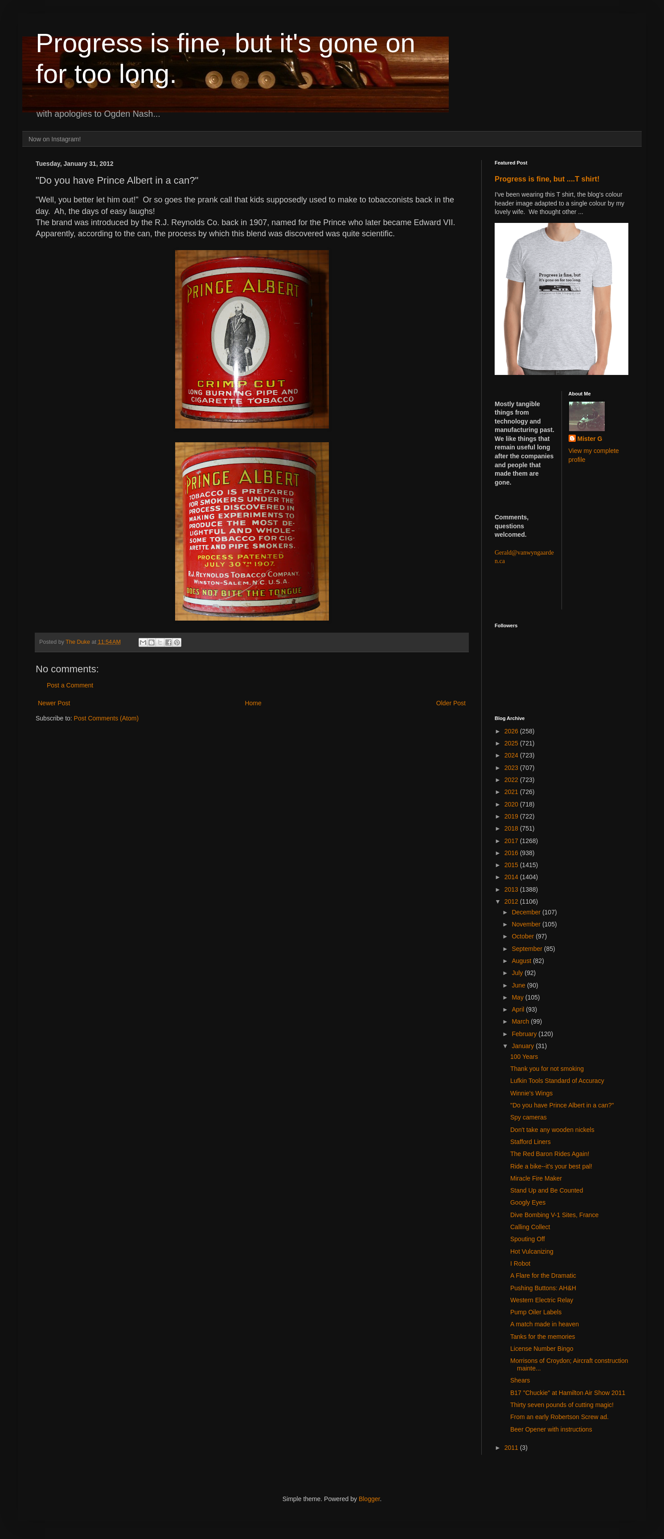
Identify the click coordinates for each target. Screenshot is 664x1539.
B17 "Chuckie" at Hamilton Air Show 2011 (567, 1392)
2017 (512, 840)
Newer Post (54, 703)
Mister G (590, 438)
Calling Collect (530, 1226)
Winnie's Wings (531, 1093)
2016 (512, 852)
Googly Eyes (527, 1202)
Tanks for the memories (542, 1336)
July (518, 972)
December (527, 912)
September (528, 948)
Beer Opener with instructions (551, 1429)
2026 (512, 731)
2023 (512, 767)
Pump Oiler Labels (536, 1312)
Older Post (451, 703)
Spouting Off (527, 1239)
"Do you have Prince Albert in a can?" (562, 1105)
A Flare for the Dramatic (543, 1275)
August (522, 960)
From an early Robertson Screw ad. (559, 1416)
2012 (512, 901)
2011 (512, 1447)
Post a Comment (70, 685)
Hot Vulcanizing (531, 1251)
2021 (512, 791)
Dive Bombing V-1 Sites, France (554, 1214)
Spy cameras (528, 1117)
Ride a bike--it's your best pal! (551, 1166)
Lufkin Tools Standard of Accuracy (557, 1080)
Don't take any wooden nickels (552, 1129)
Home (253, 703)
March (521, 1021)
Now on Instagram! (55, 139)
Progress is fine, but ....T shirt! (547, 179)
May (518, 997)
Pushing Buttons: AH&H (543, 1288)
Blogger (369, 1498)
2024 (512, 755)
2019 (512, 816)
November (527, 924)
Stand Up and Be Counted (546, 1190)
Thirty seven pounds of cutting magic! (562, 1404)
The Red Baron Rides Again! (549, 1153)
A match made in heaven (544, 1324)
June (519, 985)
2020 (512, 804)
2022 (512, 779)
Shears (520, 1380)
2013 (512, 889)
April (519, 1009)
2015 (512, 864)
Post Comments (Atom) (106, 718)
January (524, 1045)
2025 (512, 743)
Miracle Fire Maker (536, 1178)
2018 (512, 828)
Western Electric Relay (541, 1300)
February (525, 1033)
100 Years (524, 1056)
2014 (512, 877)
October (524, 936)
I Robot (520, 1263)
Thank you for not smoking (547, 1068)
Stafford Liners (530, 1141)
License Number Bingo (542, 1348)
